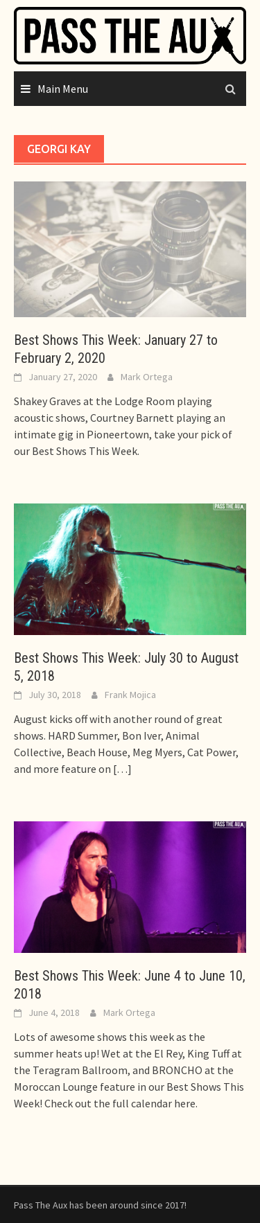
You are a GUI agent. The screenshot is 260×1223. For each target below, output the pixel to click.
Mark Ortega (147, 377)
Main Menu (62, 89)
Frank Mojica (130, 694)
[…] (121, 769)
